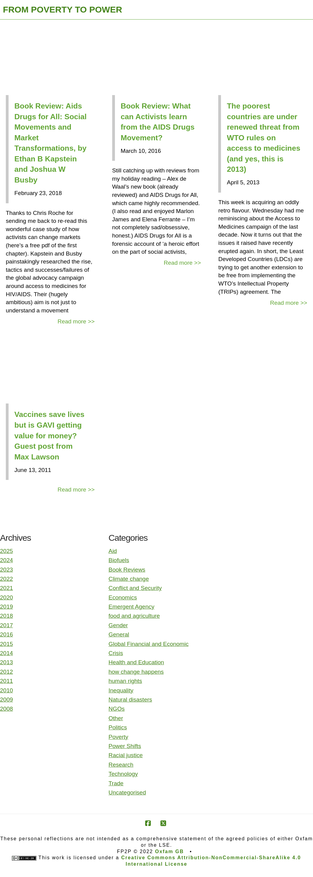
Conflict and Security (135, 588)
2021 (6, 588)
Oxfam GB (169, 851)
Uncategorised (127, 792)
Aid (113, 551)
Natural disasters (130, 699)
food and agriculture (134, 616)
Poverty (118, 737)
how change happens (136, 672)
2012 (6, 672)
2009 (6, 699)
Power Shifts (125, 746)
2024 (6, 560)
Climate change (129, 579)
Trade (116, 783)
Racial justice (126, 755)
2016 (6, 634)
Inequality (121, 690)
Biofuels (119, 560)
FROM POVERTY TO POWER (62, 9)
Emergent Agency (131, 606)
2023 (6, 569)
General (119, 634)
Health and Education (136, 662)
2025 (6, 551)
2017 (6, 625)
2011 (6, 681)
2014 (6, 653)
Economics (123, 597)
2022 (6, 579)
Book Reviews (127, 569)
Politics (118, 727)
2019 (6, 606)
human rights (125, 681)
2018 (6, 616)
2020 (6, 597)
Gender (118, 625)
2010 (6, 690)
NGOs (117, 709)
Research (121, 764)
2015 (6, 644)
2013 (6, 662)
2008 (6, 709)
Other (116, 718)
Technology (123, 774)
